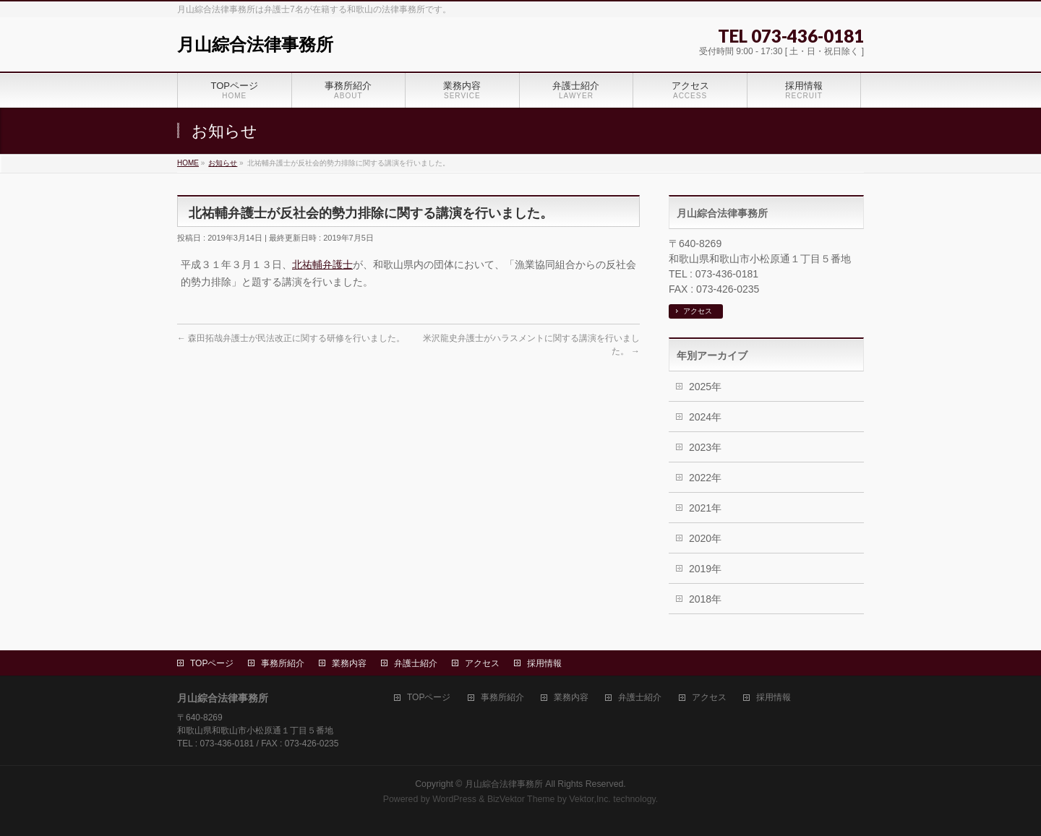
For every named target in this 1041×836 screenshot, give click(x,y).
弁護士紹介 (415, 663)
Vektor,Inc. (590, 799)
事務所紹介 (282, 663)
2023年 (705, 447)
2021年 (705, 508)
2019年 (705, 568)
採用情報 (544, 663)
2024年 (705, 417)
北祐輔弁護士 (322, 264)
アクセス (697, 311)
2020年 (705, 538)
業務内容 (349, 663)
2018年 (705, 599)
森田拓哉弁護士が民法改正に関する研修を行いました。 (291, 338)
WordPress (454, 799)
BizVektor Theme (521, 799)
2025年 (705, 386)
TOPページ (212, 663)
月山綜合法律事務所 (255, 44)
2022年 (705, 477)
